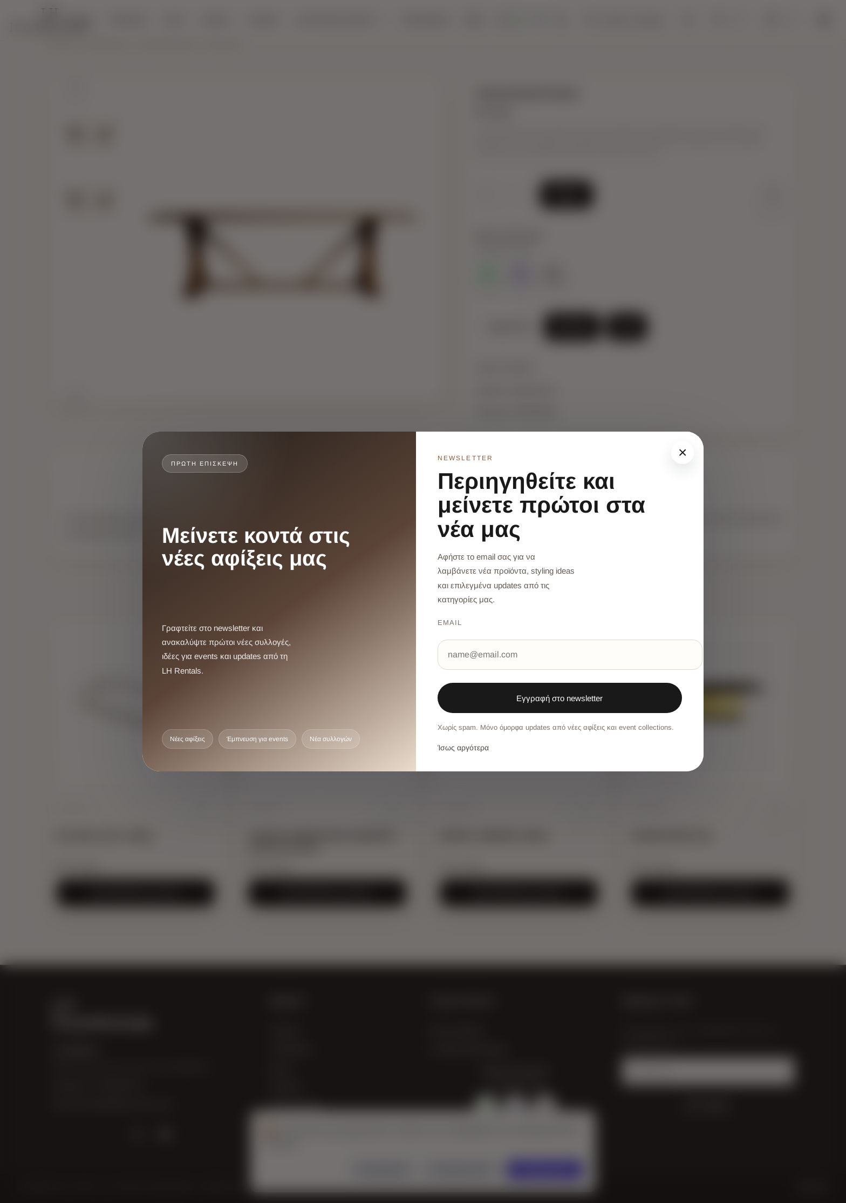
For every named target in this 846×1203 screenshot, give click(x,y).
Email (450, 623)
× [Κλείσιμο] (682, 452)
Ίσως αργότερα (463, 747)
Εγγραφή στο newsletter (559, 698)
